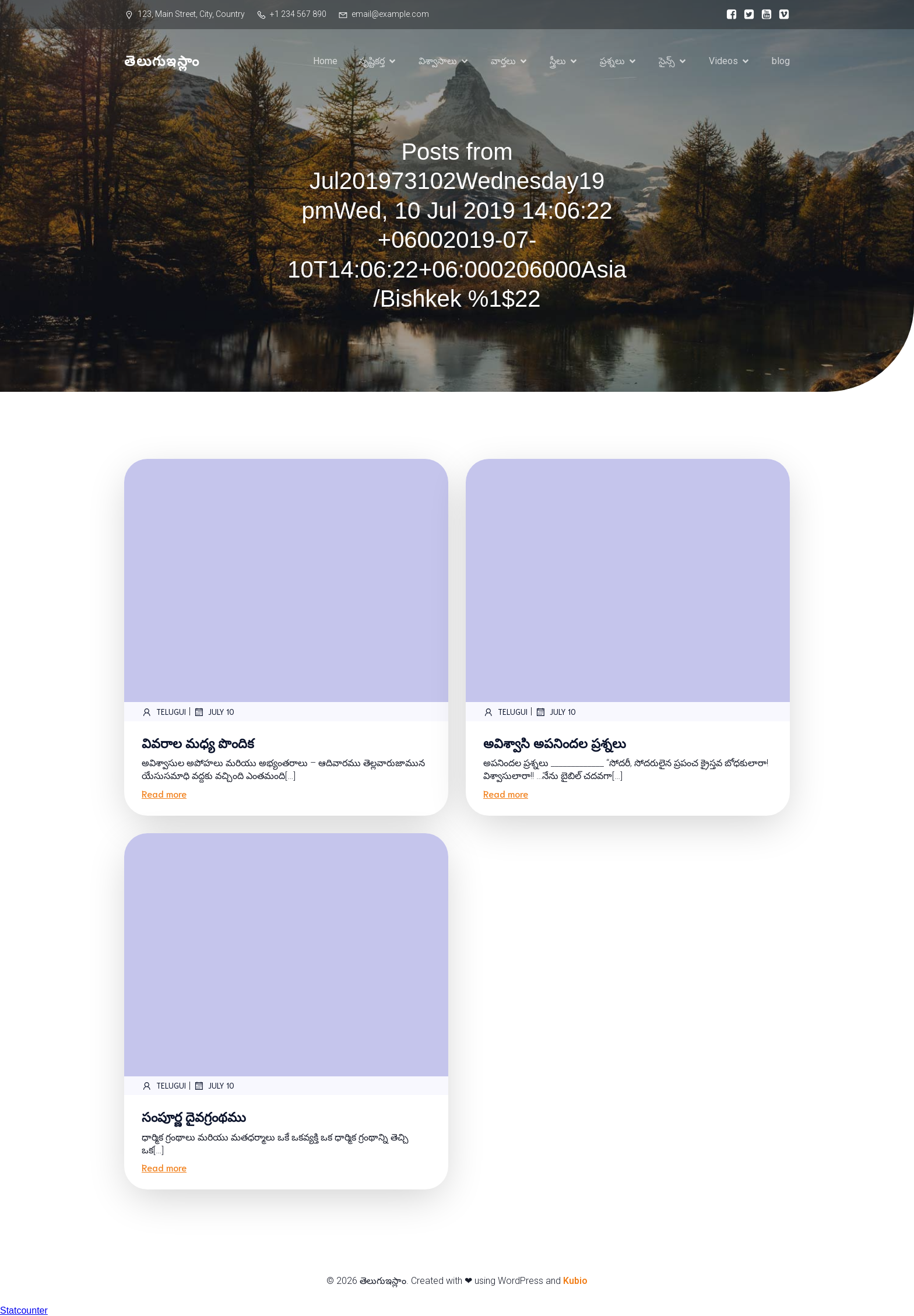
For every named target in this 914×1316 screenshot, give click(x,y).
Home (325, 60)
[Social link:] (728, 14)
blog (781, 60)
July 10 (214, 712)
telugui (164, 712)
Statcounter (24, 1310)
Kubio (575, 1280)
